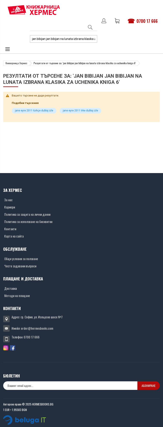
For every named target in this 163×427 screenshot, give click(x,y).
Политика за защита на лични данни (27, 214)
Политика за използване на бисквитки (28, 221)
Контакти (10, 228)
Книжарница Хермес (16, 63)
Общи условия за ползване (21, 258)
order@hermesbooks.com (37, 328)
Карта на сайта (14, 236)
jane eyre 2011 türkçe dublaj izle (34, 110)
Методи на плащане (17, 295)
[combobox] (63, 39)
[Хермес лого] (33, 9)
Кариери (9, 207)
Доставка (10, 288)
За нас (8, 199)
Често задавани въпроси (20, 266)
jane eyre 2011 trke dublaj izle (80, 110)
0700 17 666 (147, 21)
